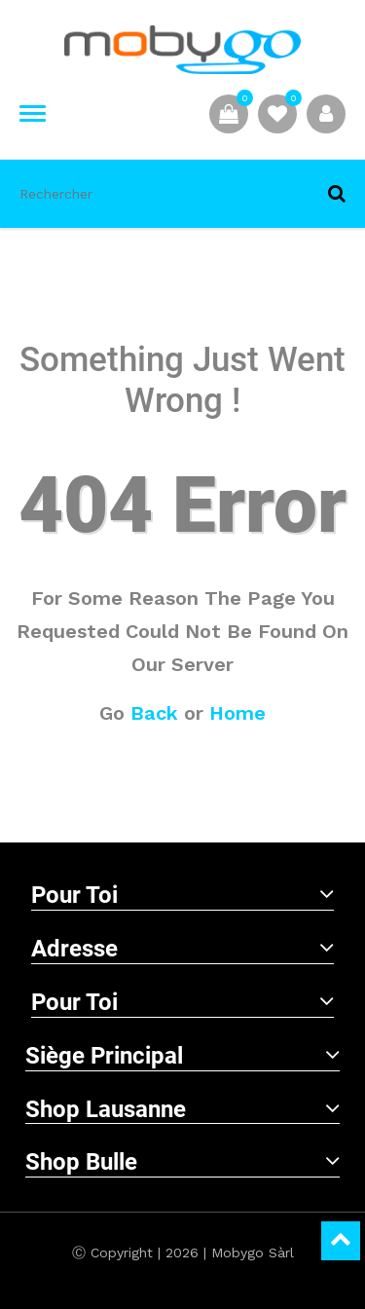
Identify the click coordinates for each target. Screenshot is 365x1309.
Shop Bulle (182, 1162)
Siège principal (182, 1055)
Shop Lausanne (182, 1109)
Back (154, 713)
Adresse (182, 948)
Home (237, 713)
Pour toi (182, 895)
